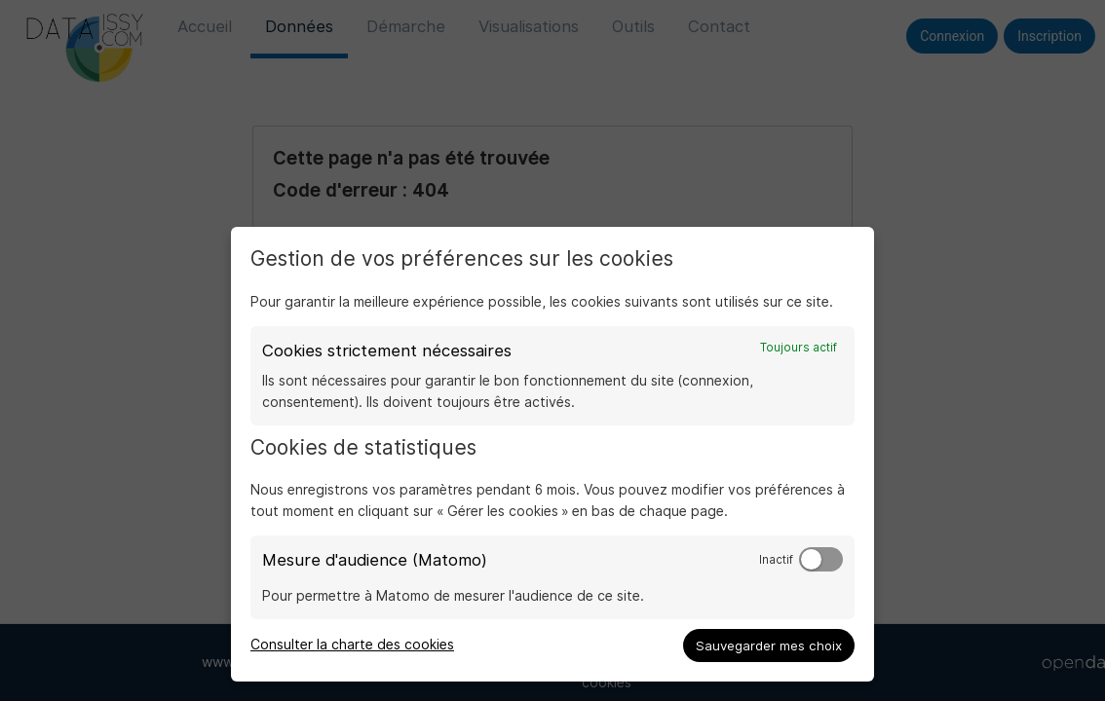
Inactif (776, 560)
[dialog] (552, 454)
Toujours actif (798, 347)
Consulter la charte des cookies (352, 644)
